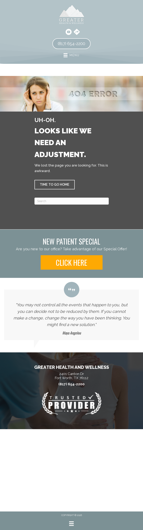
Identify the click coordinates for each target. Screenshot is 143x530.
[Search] (71, 201)
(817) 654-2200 (71, 384)
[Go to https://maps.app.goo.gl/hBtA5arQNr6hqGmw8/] (77, 32)
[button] (54, 184)
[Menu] (71, 523)
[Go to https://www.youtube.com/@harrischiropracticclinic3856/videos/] (68, 32)
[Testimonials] (71, 311)
